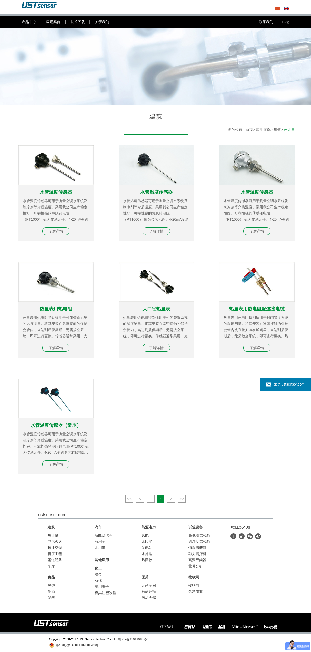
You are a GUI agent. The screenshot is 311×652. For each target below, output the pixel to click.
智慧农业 (195, 591)
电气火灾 (55, 541)
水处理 (147, 554)
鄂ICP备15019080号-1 (133, 639)
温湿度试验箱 (199, 541)
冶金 (98, 574)
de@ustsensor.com (285, 384)
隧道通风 (55, 560)
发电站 (147, 548)
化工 (98, 568)
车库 (51, 566)
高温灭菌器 (197, 560)
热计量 (53, 535)
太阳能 (147, 541)
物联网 (193, 585)
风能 (145, 535)
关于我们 (102, 22)
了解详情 (56, 231)
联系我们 (270, 22)
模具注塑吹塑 (105, 593)
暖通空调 (55, 548)
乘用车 (100, 548)
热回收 (147, 560)
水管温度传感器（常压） (56, 425)
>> (181, 498)
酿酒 (51, 591)
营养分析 (195, 566)
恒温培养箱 (197, 548)
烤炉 (51, 585)
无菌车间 (149, 585)
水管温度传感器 (56, 192)
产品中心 (34, 22)
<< (129, 498)
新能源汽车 (104, 535)
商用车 (100, 541)
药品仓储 (149, 598)
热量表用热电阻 (56, 308)
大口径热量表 (156, 308)
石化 (98, 580)
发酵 (51, 598)
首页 (249, 129)
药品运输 (149, 591)
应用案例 (58, 22)
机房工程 (55, 554)
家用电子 (102, 587)
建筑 (277, 129)
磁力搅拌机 (197, 554)
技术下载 (83, 22)
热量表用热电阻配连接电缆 (257, 308)
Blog (285, 22)
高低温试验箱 (199, 535)
